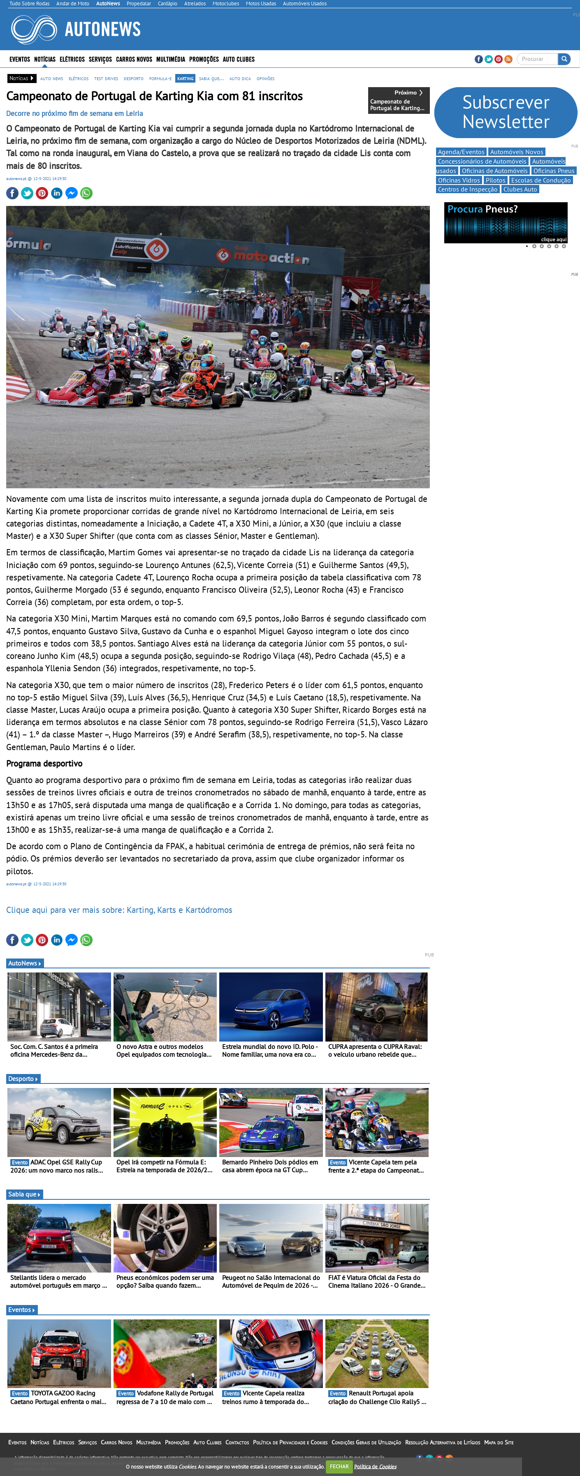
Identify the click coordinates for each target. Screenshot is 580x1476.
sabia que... (211, 78)
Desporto (23, 1078)
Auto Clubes (239, 58)
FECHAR (339, 1466)
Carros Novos (134, 58)
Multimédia (170, 58)
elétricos (78, 78)
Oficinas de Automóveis (495, 170)
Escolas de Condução (541, 180)
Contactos (237, 1442)
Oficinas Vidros (459, 180)
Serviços (100, 58)
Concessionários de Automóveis (482, 161)
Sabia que (24, 1194)
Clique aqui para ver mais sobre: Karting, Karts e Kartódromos (119, 909)
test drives (106, 78)
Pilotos (496, 180)
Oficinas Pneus (554, 170)
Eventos (19, 58)
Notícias (45, 58)
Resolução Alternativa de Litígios (442, 1442)
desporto (134, 78)
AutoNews (25, 963)
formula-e (160, 78)
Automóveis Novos (516, 152)
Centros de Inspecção (468, 189)
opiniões (265, 78)
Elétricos (72, 58)
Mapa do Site (498, 1442)
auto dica (240, 78)
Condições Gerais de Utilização (366, 1442)
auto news (51, 78)
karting (185, 78)
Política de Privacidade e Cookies (290, 1442)
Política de (375, 1466)
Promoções (204, 58)
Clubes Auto (520, 189)
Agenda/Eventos (461, 152)
